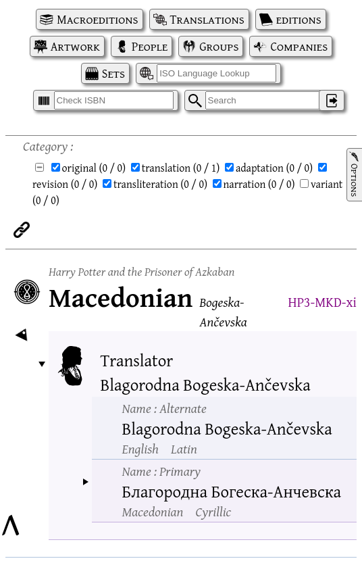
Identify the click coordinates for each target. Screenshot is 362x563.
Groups (218, 46)
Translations (207, 19)
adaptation (274, 168)
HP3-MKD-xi (322, 302)
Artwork (75, 46)
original (94, 168)
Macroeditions (97, 19)
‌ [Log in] (331, 100)
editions (298, 19)
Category (45, 145)
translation (181, 168)
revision (64, 184)
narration (259, 184)
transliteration (160, 184)
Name (164, 408)
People (149, 46)
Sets (113, 73)
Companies (299, 46)
